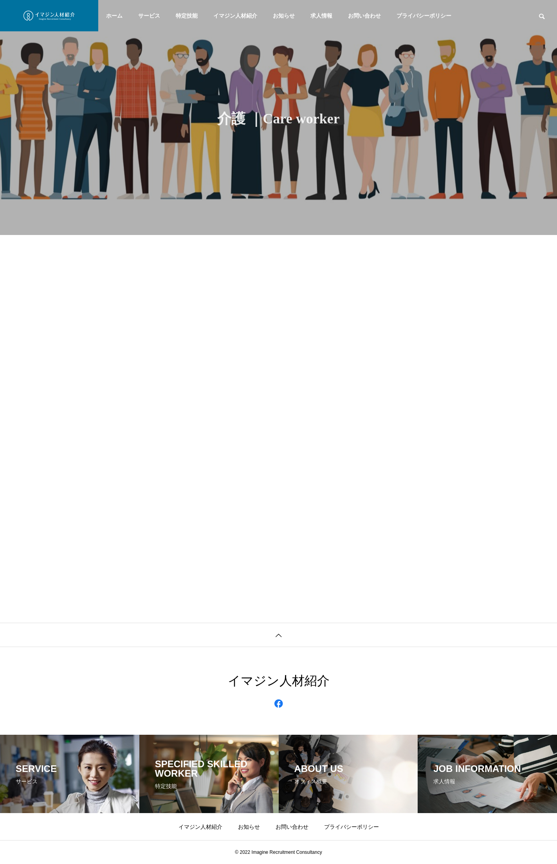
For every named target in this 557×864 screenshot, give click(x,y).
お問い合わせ (364, 16)
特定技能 (187, 16)
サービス (149, 16)
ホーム (114, 16)
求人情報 (321, 16)
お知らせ (284, 16)
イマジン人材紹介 (235, 16)
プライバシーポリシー (424, 16)
